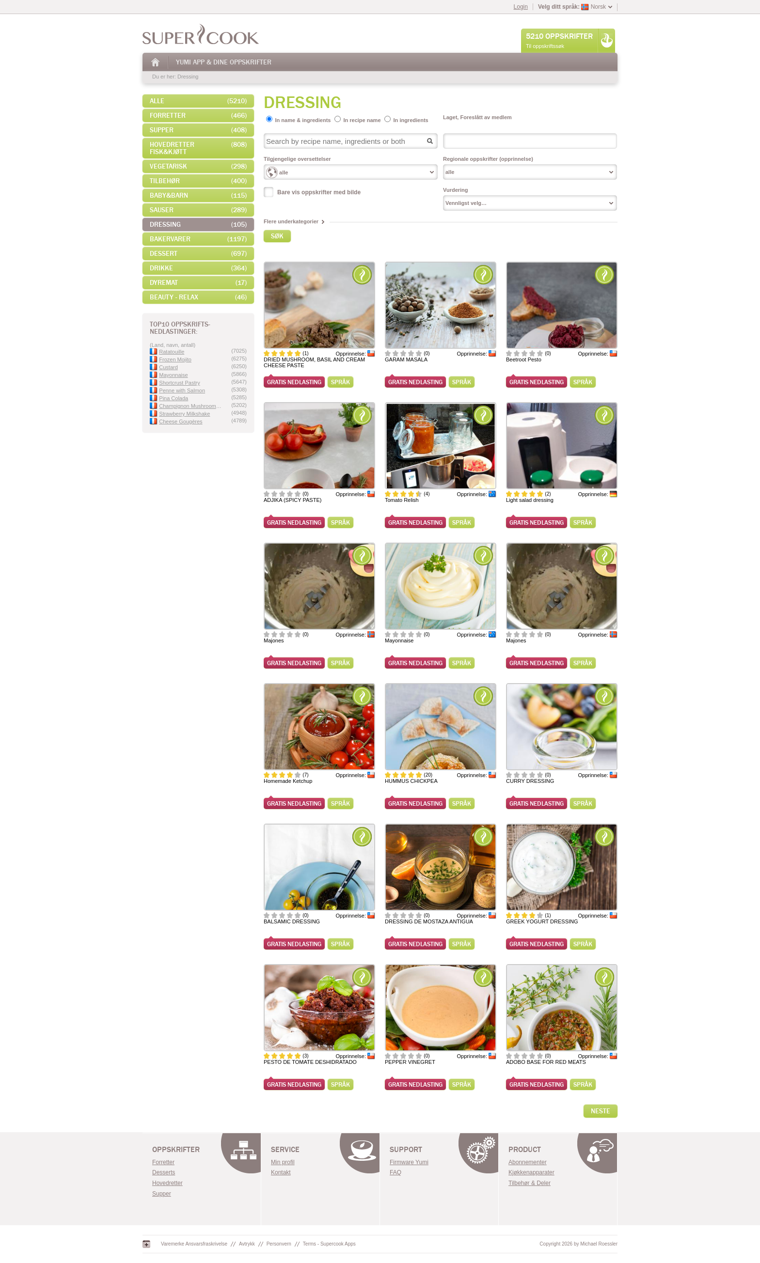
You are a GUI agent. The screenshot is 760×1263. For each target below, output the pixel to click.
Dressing (187, 76)
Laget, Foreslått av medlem (477, 117)
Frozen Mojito (170, 359)
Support (406, 1149)
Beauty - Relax (198, 297)
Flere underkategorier (291, 221)
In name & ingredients (303, 120)
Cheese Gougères (176, 421)
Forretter (198, 115)
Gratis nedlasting (294, 382)
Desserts (163, 1172)
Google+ (146, 1244)
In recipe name (361, 120)
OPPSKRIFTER (176, 1149)
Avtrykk (247, 1244)
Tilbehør (198, 181)
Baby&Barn (198, 195)
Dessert (198, 253)
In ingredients (411, 120)
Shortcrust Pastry (175, 383)
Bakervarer (198, 239)
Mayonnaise (169, 375)
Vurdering (455, 190)
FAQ (395, 1172)
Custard (164, 367)
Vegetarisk (198, 166)
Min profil (283, 1162)
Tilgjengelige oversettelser (297, 159)
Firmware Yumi (409, 1162)
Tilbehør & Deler (529, 1183)
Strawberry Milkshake (180, 414)
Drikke (198, 268)
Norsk (593, 6)
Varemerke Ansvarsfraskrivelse (194, 1244)
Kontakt (281, 1172)
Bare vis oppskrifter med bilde (319, 192)
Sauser (198, 210)
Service (285, 1149)
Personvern (279, 1244)
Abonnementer (527, 1162)
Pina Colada (169, 398)
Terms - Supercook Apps (329, 1244)
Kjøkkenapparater (531, 1172)
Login (521, 6)
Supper (198, 130)
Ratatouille (167, 352)
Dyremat (198, 282)
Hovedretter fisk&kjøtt (198, 148)
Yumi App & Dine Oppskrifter (223, 62)
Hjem (156, 62)
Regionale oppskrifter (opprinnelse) (488, 159)
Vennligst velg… (466, 203)
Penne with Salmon (177, 390)
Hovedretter (167, 1183)
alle (198, 101)
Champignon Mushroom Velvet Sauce (186, 406)
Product (524, 1149)
